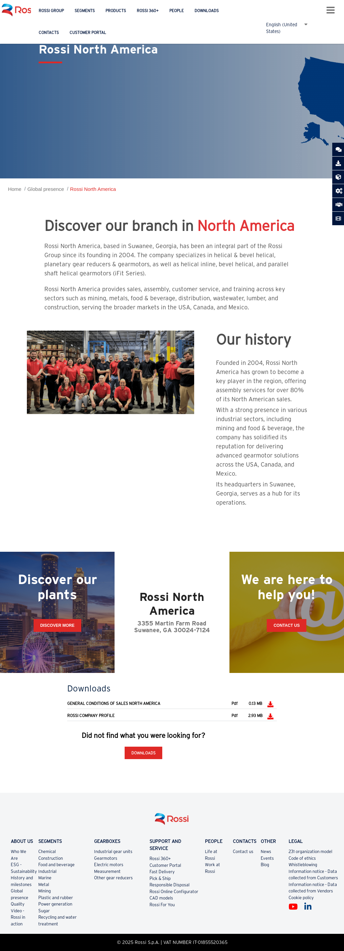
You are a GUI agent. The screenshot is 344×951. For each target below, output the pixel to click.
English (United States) (281, 24)
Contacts (49, 32)
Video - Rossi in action (18, 917)
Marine (44, 877)
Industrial (47, 871)
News (266, 851)
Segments (85, 10)
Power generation (55, 904)
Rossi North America (93, 189)
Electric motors (108, 864)
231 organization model (310, 851)
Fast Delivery (162, 871)
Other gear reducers (113, 877)
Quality (18, 904)
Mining (44, 890)
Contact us (243, 851)
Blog (265, 864)
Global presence (45, 189)
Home (15, 189)
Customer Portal (88, 32)
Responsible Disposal (169, 884)
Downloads (207, 10)
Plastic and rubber (55, 897)
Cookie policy (301, 897)
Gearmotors (105, 858)
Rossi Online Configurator (173, 891)
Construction (50, 858)
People (176, 10)
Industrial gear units (113, 851)
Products (115, 10)
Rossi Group (51, 10)
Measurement (107, 871)
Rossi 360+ (148, 10)
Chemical (47, 851)
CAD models (161, 898)
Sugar (44, 910)
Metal (43, 884)
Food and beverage (56, 864)
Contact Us (286, 625)
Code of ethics (302, 858)
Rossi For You (162, 904)
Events (267, 858)
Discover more (57, 625)
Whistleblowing (303, 864)
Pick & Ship (160, 878)
